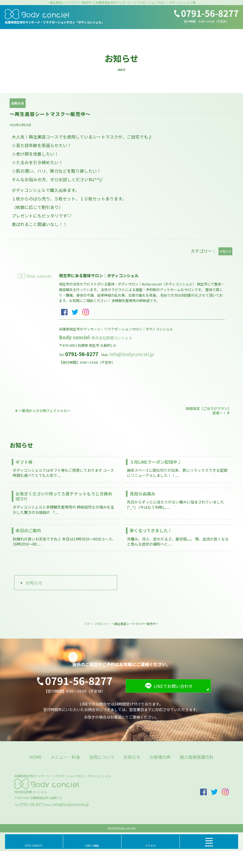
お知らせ (34, 582)
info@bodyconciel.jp (131, 354)
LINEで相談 (92, 846)
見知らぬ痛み (142, 493)
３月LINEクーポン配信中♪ (156, 462)
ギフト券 (24, 462)
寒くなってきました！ (151, 530)
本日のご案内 (28, 530)
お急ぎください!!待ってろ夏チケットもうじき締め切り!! (63, 496)
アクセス (150, 846)
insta (85, 312)
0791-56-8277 (32, 804)
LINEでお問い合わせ (173, 686)
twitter (75, 312)
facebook (64, 312)
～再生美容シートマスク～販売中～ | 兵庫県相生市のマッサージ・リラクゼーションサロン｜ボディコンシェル (119, 2)
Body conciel (96, 337)
